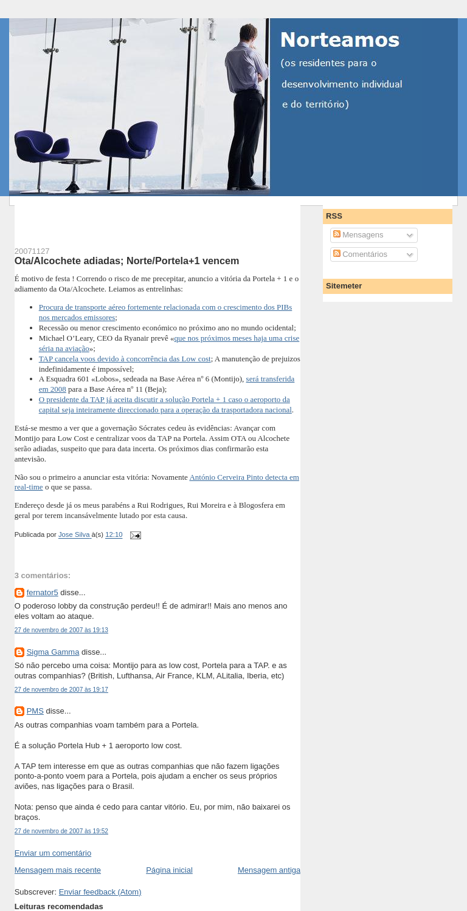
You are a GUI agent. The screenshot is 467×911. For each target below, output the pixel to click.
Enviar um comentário (53, 853)
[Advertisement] (157, 214)
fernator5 (42, 592)
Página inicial (169, 870)
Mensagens (358, 234)
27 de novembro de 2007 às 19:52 (61, 831)
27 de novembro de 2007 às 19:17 (61, 689)
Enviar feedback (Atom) (100, 891)
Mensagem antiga (269, 870)
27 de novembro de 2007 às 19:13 (61, 630)
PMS (35, 710)
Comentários (360, 254)
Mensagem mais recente (58, 870)
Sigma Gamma (53, 652)
